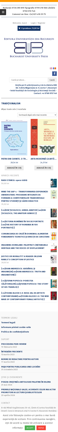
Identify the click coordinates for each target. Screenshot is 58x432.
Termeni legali (8, 322)
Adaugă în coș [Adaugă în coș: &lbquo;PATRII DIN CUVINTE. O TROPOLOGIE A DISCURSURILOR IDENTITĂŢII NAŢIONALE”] (14, 168)
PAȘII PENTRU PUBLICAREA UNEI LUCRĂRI (20, 367)
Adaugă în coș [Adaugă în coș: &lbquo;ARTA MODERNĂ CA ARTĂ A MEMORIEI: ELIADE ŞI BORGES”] (44, 168)
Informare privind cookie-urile (16, 327)
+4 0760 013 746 (49, 93)
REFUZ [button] (41, 428)
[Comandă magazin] (37, 115)
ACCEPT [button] (30, 428)
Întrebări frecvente (11, 351)
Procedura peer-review (13, 344)
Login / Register (38, 23)
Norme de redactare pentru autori (20, 359)
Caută (52, 80)
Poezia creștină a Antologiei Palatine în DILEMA (26, 382)
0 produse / (30, 28)
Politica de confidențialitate (15, 332)
